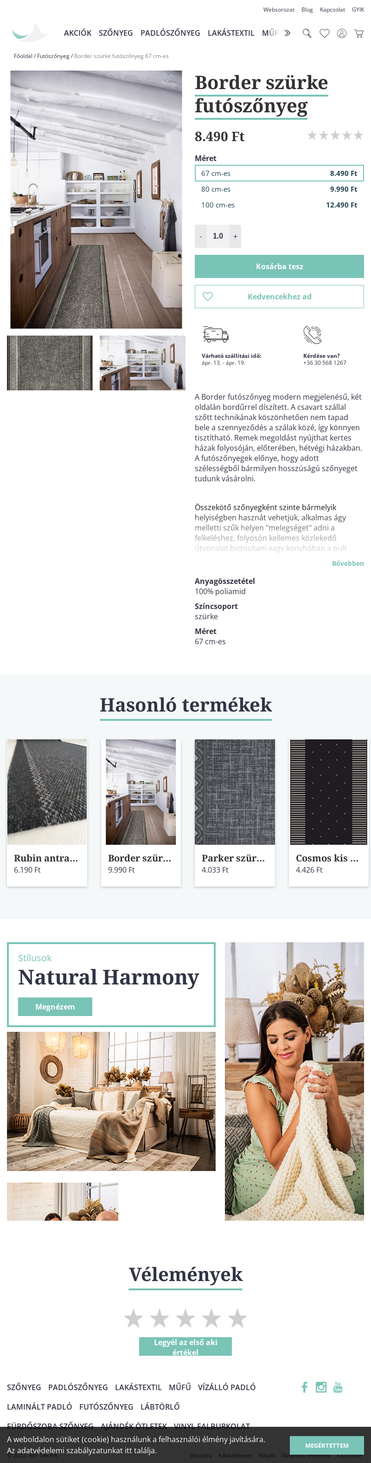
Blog (307, 9)
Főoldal (23, 56)
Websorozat (278, 9)
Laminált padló (39, 1407)
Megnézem (55, 1007)
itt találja (140, 1450)
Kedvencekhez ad (257, 296)
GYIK (358, 9)
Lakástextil (231, 33)
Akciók (77, 33)
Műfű (180, 1387)
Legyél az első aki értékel (185, 1346)
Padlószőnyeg (170, 33)
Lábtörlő (160, 1407)
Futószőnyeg (53, 56)
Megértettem (327, 1445)
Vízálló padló (227, 1387)
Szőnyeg (116, 33)
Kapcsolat (332, 9)
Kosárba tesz (279, 266)
